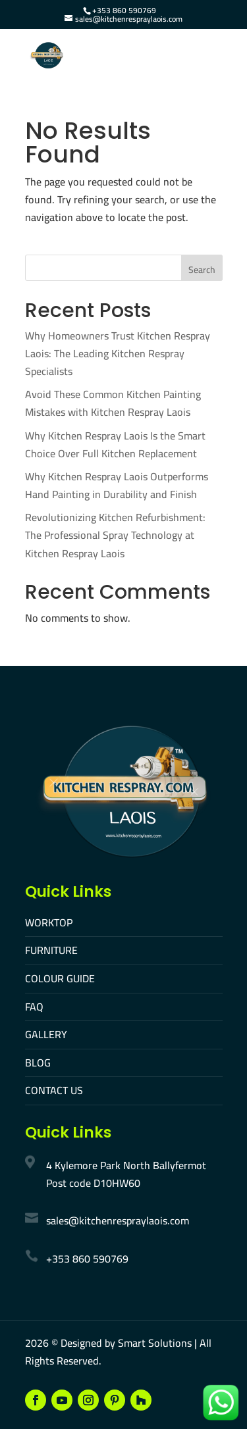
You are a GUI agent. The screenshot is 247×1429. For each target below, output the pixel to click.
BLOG (38, 1062)
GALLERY (46, 1034)
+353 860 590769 (124, 10)
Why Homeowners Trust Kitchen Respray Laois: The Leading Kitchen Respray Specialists (117, 353)
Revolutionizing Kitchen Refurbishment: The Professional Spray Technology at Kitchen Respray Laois (115, 535)
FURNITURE (51, 950)
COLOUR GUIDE (60, 978)
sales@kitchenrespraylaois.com (117, 1220)
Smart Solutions (155, 1343)
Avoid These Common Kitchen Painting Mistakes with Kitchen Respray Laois (113, 403)
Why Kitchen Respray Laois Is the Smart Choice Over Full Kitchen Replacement (115, 444)
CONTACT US (54, 1090)
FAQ (34, 1006)
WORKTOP (48, 922)
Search (201, 269)
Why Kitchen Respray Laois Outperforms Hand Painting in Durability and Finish (116, 485)
